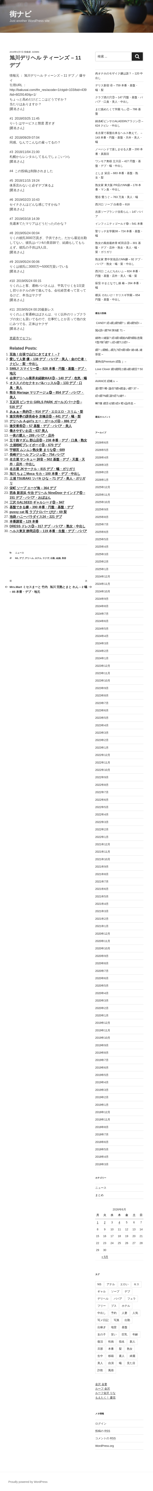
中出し (101, 1312)
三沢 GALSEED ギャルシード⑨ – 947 (37, 502)
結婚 (58, 558)
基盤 (124, 1327)
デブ (21, 558)
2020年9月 (102, 956)
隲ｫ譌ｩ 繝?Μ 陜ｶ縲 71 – (110, 330)
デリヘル (29, 558)
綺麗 (132, 1355)
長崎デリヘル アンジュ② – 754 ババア (37, 454)
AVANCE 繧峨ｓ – (106, 381)
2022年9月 (102, 777)
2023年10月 (102, 680)
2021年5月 (102, 896)
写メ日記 (103, 1320)
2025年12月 (102, 487)
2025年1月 (102, 569)
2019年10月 (102, 1037)
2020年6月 (102, 978)
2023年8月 (102, 695)
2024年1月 (102, 658)
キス (136, 1284)
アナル (111, 1284)
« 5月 (105, 1256)
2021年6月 (102, 888)
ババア (118, 1298)
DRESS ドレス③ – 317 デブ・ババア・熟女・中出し (47, 526)
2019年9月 (102, 1045)
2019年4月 (102, 1082)
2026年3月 (102, 464)
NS (16, 558)
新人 (132, 1341)
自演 (111, 1363)
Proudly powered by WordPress (28, 1481)
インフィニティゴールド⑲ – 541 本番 (119, 223)
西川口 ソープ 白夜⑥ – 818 (112, 204)
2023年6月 (102, 710)
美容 (64, 558)
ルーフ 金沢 (102, 1388)
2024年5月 (102, 628)
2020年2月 (102, 1008)
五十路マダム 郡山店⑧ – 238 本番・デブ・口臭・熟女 (48, 440)
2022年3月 (102, 822)
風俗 (111, 1370)
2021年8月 (102, 874)
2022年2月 (102, 829)
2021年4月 (102, 903)
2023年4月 (102, 725)
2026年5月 (102, 449)
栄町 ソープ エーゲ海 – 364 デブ (33, 488)
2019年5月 (102, 1075)
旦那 (100, 1348)
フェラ (131, 1298)
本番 (111, 1348)
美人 (100, 1363)
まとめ (99, 1195)
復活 (100, 1341)
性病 (111, 1341)
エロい (124, 1284)
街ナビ (20, 14)
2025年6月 (102, 531)
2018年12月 (102, 1112)
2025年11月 (102, 494)
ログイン (100, 1423)
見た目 (131, 1363)
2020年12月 (102, 933)
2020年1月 (102, 1015)
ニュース (19, 553)
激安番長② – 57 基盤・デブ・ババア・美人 (41, 426)
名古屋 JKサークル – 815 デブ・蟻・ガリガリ (42, 469)
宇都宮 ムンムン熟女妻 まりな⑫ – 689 (37, 449)
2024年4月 (102, 636)
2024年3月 (102, 643)
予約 (114, 1312)
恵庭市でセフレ (21, 338)
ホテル (38, 558)
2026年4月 (102, 457)
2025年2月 (102, 561)
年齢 (135, 1334)
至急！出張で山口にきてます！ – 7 (35, 354)
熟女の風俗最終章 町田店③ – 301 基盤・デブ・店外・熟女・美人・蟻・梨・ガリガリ (118, 247)
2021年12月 (102, 844)
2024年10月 (102, 591)
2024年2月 (102, 650)
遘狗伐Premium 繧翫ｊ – (110, 361)
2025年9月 (102, 509)
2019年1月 (102, 1104)
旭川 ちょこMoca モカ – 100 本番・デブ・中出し (45, 473)
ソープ (115, 1291)
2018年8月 (102, 1127)
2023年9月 (102, 688)
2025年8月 (102, 517)
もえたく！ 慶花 (105, 1397)
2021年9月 (102, 866)
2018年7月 (102, 1134)
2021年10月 (102, 859)
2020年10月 (102, 948)
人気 (135, 1312)
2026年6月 (102, 442)
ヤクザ (46, 558)
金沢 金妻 (101, 1384)
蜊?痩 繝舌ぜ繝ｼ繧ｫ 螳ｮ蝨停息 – (115, 403)
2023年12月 (102, 665)
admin (35, 52)
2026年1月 (102, 479)
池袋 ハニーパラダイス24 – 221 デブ (36, 516)
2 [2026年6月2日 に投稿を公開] (105, 1222)
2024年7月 (102, 613)
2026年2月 (102, 472)
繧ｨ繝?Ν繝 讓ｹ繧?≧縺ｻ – (110, 395)
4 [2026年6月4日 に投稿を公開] (119, 1222)
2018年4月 (102, 1156)
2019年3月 (102, 1089)
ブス (114, 1305)
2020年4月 (102, 993)
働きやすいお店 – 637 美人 (29, 430)
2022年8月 (102, 784)
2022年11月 (102, 762)
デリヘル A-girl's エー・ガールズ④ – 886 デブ (43, 421)
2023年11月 (102, 673)
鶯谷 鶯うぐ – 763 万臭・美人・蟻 (116, 197)
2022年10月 (102, 769)
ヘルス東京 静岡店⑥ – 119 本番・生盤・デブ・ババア (48, 531)
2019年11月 (102, 1030)
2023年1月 (102, 747)
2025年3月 (102, 554)
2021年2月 (102, 918)
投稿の (102, 1430)
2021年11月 (102, 851)
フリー (101, 1305)
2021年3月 (102, 911)
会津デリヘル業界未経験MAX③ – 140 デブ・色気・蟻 (48, 378)
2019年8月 (102, 1052)
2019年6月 (102, 1067)
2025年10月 (102, 502)
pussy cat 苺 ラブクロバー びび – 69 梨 (38, 512)
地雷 (114, 1327)
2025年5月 (102, 539)
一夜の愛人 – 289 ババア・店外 (32, 435)
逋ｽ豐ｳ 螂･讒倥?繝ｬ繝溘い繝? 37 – (117, 388)
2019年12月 (102, 1022)
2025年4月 (102, 546)
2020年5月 (102, 985)
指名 (122, 1341)
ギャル (101, 1291)
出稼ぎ (101, 1327)
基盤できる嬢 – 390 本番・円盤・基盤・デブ (42, 507)
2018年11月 (102, 1119)
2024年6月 (102, 621)
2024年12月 (102, 576)
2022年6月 (102, 799)
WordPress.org (104, 1445)
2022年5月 (102, 807)
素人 (122, 1355)
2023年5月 (102, 717)
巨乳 (124, 1334)
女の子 (101, 1334)
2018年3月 (102, 1164)
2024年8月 (102, 606)
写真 (116, 1320)
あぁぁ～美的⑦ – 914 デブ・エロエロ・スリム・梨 (46, 411)
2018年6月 (102, 1142)
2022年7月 (102, 792)
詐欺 (100, 1370)
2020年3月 (102, 1000)
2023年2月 (102, 740)
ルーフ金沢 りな (105, 1392)
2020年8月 (102, 963)
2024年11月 (102, 583)
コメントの (105, 1438)
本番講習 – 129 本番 (24, 521)
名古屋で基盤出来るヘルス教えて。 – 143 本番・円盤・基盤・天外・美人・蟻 (118, 137)
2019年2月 (102, 1097)
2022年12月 (102, 755)
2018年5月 (102, 1149)
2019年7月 (102, 1060)
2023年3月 (102, 732)
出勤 (52, 558)
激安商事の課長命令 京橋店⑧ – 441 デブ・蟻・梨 (45, 416)
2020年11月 (102, 941)
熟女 (129, 1348)
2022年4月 (102, 814)
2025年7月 (102, 524)
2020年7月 (102, 970)
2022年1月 (102, 837)
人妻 (124, 1312)
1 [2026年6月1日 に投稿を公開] (97, 1222)
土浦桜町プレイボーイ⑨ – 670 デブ (35, 445)
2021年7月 (102, 881)
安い (114, 1334)
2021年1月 (102, 926)
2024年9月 (102, 598)
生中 (100, 1355)
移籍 (111, 1355)
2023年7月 (102, 703)
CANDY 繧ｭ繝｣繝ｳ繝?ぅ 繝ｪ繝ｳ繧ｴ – (118, 323)
